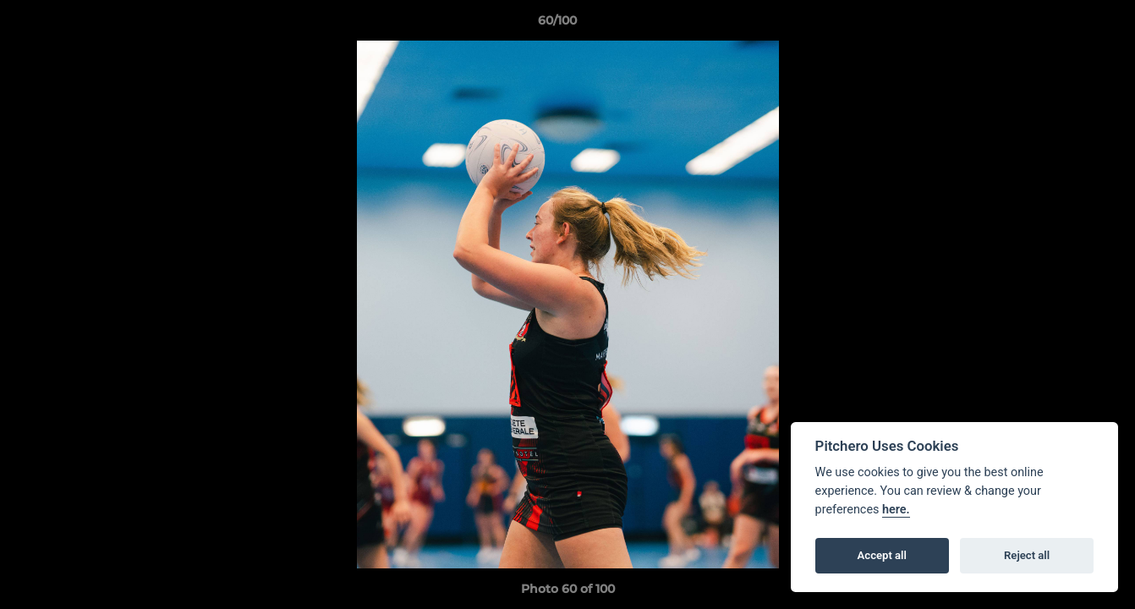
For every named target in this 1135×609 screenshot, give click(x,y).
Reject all (1027, 555)
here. (896, 509)
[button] (1064, 24)
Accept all (882, 555)
